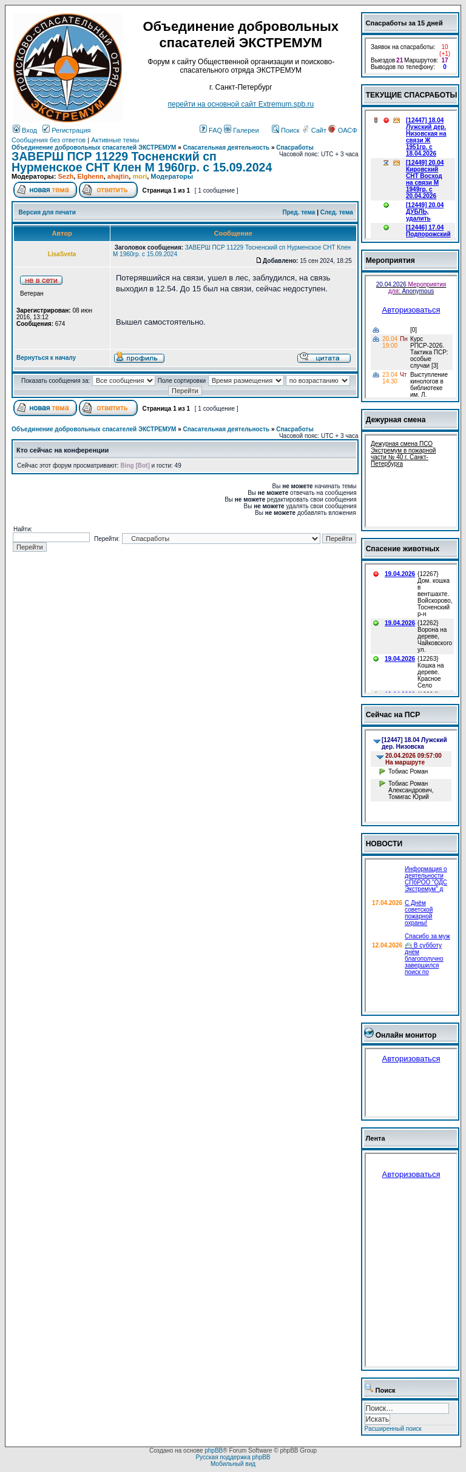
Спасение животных (403, 549)
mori (139, 176)
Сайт (315, 130)
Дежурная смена (396, 420)
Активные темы (115, 140)
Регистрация (66, 130)
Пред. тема (298, 212)
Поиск (286, 130)
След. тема (336, 212)
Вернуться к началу (46, 357)
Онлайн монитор (406, 1035)
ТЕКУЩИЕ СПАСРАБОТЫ (412, 95)
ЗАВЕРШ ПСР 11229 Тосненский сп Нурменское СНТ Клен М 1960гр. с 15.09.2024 (142, 162)
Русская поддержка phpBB (232, 1457)
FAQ (211, 130)
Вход (25, 130)
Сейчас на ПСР (393, 715)
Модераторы (171, 176)
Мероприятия (390, 260)
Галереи (241, 130)
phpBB (213, 1450)
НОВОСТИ (384, 844)
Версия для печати (47, 212)
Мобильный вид (233, 1463)
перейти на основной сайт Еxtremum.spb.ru (240, 104)
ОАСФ (342, 130)
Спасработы (295, 147)
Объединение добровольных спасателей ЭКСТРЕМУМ (94, 147)
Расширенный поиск (393, 1428)
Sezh (65, 176)
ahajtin (118, 176)
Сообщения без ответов (49, 140)
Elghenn (90, 176)
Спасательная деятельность (226, 147)
